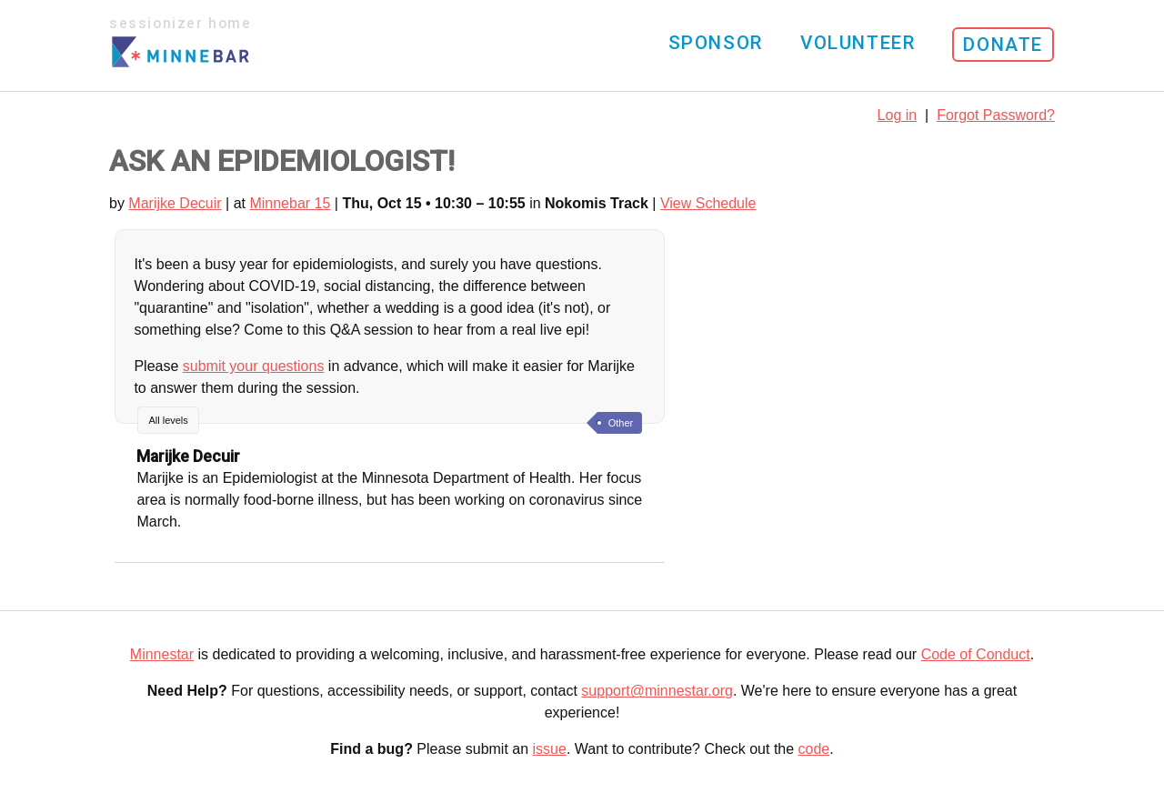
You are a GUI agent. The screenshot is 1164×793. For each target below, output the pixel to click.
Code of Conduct (975, 654)
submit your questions (254, 366)
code (814, 749)
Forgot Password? (996, 115)
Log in (898, 115)
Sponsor (715, 43)
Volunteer (857, 43)
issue (550, 749)
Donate (1003, 44)
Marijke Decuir (174, 203)
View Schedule (708, 203)
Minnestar (162, 654)
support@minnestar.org (657, 690)
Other (621, 422)
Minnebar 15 (289, 203)
